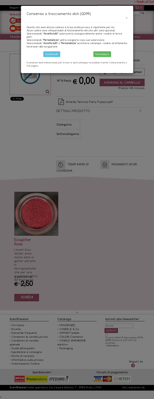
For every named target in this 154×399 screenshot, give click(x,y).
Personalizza (102, 54)
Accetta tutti (51, 54)
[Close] (127, 18)
